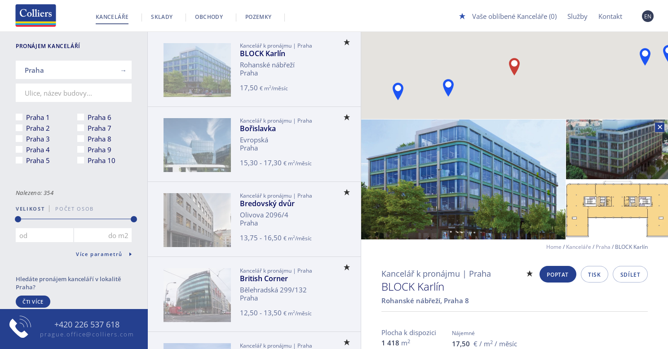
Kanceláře (112, 17)
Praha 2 (38, 128)
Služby (577, 16)
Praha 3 (38, 138)
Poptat (558, 274)
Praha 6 (99, 117)
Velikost (30, 208)
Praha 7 (99, 128)
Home (554, 247)
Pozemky (258, 17)
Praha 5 (38, 160)
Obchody (209, 17)
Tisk (594, 274)
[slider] (18, 219)
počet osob (71, 208)
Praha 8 (99, 138)
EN (648, 16)
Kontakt (610, 16)
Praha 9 (99, 149)
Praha (603, 247)
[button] (645, 57)
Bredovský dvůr (267, 203)
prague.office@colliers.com (87, 334)
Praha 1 (38, 117)
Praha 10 (101, 160)
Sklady (162, 17)
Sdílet (630, 274)
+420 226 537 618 (86, 325)
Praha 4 (38, 149)
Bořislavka (258, 128)
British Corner (264, 278)
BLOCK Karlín (262, 53)
